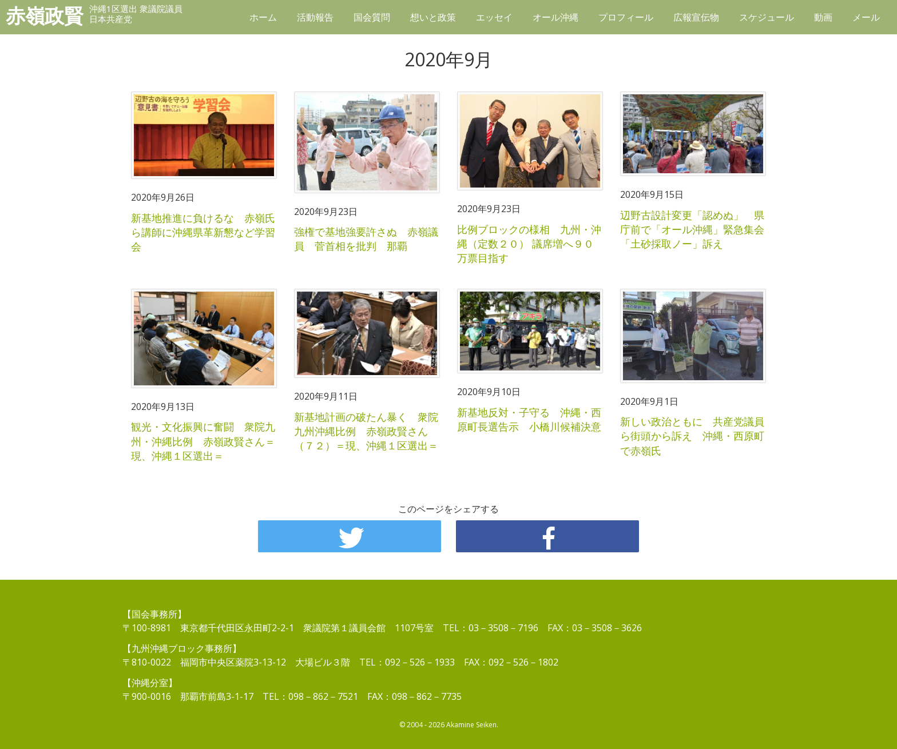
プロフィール (625, 17)
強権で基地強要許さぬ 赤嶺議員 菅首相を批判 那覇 (366, 239)
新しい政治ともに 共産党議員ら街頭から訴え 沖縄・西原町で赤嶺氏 (692, 436)
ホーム (263, 17)
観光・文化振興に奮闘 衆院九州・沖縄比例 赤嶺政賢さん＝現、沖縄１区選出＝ (203, 441)
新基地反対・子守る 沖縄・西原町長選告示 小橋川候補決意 (529, 419)
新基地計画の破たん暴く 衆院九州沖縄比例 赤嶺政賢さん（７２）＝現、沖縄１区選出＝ (366, 431)
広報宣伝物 (696, 17)
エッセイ (494, 17)
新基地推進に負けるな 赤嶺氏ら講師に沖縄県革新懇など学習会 (203, 232)
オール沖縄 (555, 17)
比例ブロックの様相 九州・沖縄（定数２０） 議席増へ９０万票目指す (529, 243)
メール (866, 17)
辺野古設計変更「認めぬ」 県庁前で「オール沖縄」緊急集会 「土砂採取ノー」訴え (697, 229)
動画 (823, 17)
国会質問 (372, 17)
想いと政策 (433, 17)
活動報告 (315, 17)
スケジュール (766, 17)
